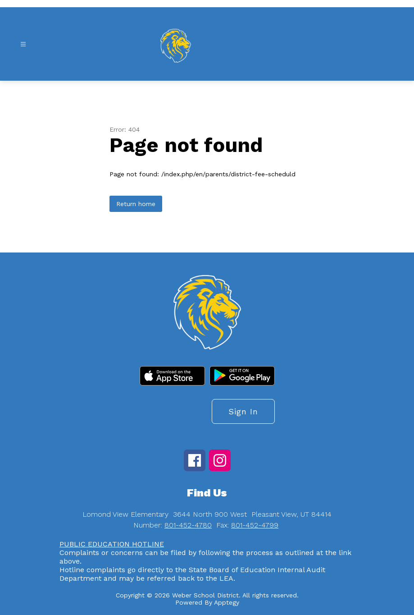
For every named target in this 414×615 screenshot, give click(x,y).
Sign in (243, 411)
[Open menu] (23, 44)
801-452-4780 (188, 525)
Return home (135, 203)
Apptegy (226, 602)
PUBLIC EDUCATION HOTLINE (111, 544)
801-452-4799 (254, 525)
